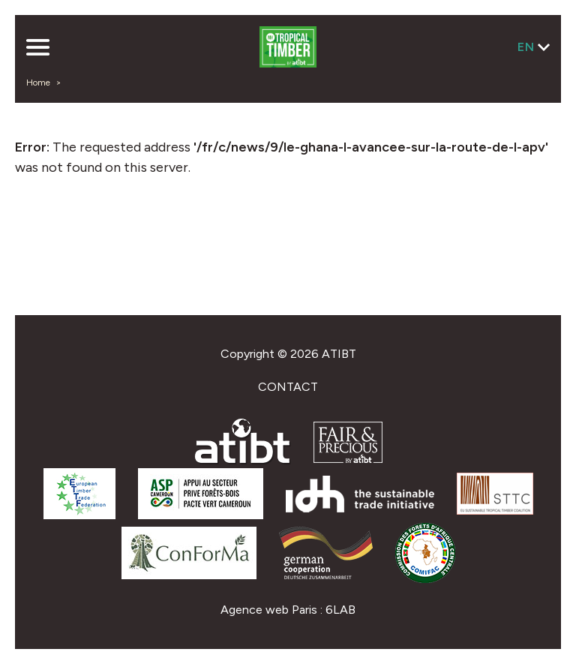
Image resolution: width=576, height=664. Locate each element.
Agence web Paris (268, 609)
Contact (288, 387)
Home (38, 82)
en (526, 47)
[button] (37, 49)
